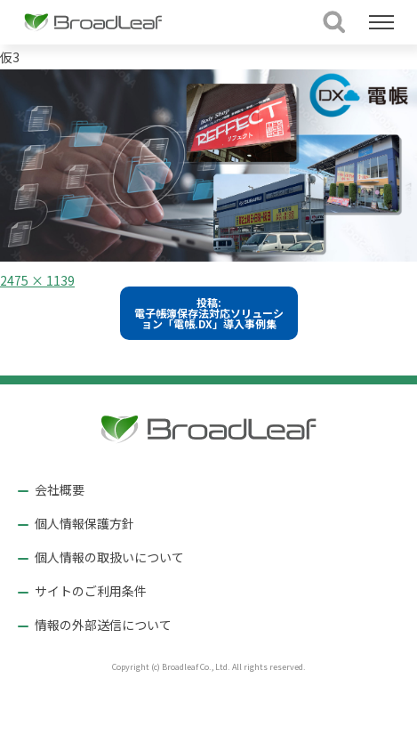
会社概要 (59, 489)
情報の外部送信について (103, 625)
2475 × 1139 (37, 280)
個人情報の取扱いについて (109, 557)
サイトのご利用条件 (91, 591)
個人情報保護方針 (84, 523)
